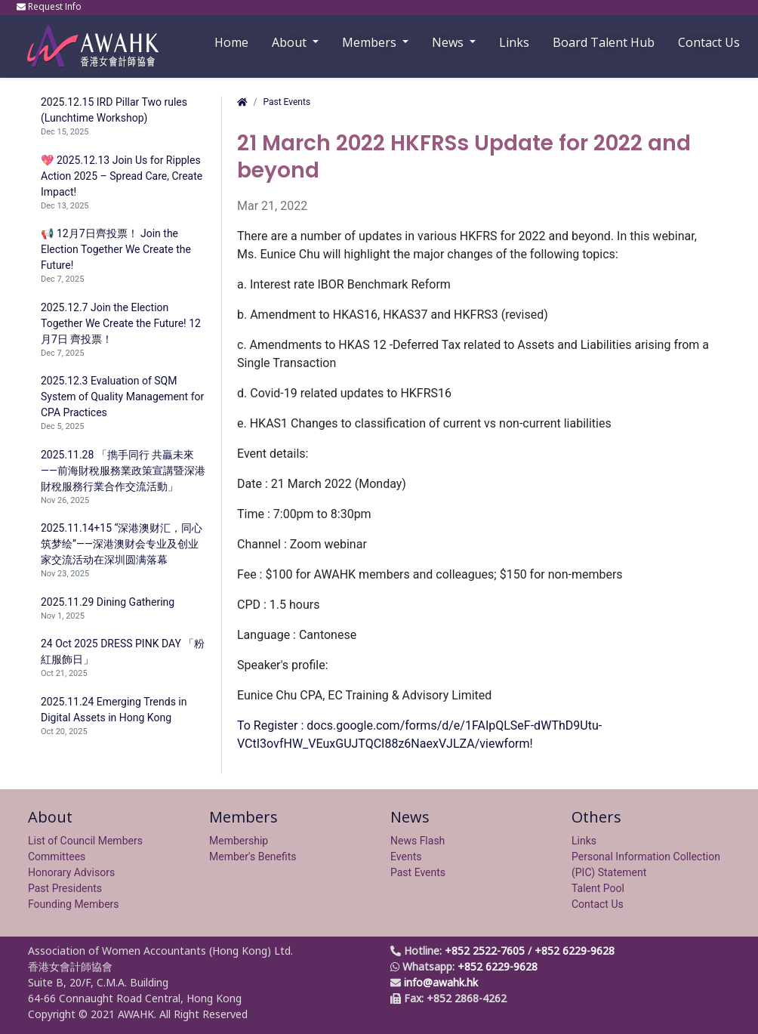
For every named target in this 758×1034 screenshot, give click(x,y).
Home (231, 42)
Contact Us (709, 42)
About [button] (291, 42)
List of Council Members (85, 841)
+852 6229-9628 (575, 950)
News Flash (417, 841)
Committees (56, 856)
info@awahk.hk (441, 982)
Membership (238, 841)
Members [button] (370, 42)
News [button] (449, 42)
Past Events (286, 102)
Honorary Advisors (71, 872)
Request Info (50, 6)
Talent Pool (598, 888)
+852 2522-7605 (485, 950)
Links (584, 841)
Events (405, 856)
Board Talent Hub (604, 42)
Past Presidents (65, 888)
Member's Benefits (253, 856)
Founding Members (73, 904)
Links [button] (514, 42)
